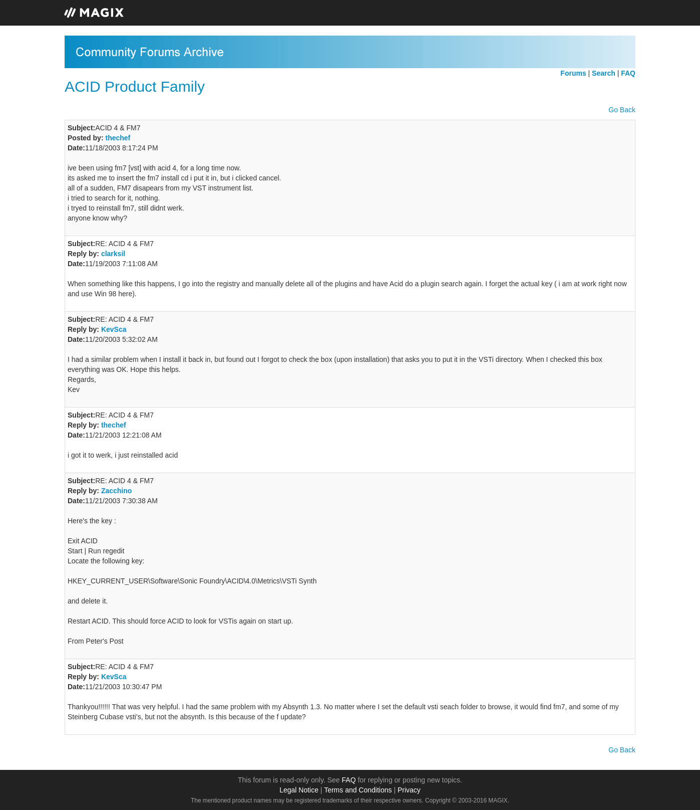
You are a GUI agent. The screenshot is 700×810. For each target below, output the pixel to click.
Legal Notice (298, 790)
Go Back (621, 110)
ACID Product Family (135, 86)
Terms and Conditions (358, 790)
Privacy (409, 790)
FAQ (349, 780)
